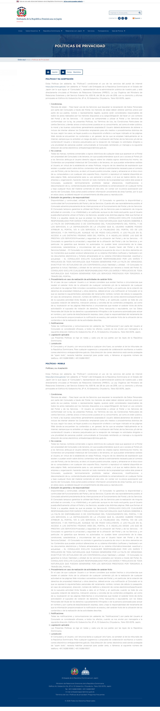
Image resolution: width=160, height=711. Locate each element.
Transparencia (103, 31)
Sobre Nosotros (33, 31)
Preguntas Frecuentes (28, 90)
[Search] (140, 13)
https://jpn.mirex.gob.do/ (57, 87)
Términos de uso (25, 80)
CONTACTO (113, 18)
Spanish (136, 18)
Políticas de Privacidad (28, 85)
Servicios (91, 31)
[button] (53, 72)
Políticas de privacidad (78, 694)
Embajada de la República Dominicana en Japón (39, 19)
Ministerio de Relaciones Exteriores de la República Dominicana (80, 683)
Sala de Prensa (118, 31)
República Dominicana (52, 31)
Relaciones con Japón (75, 31)
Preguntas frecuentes (96, 694)
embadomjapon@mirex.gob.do (82, 692)
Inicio (20, 31)
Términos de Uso (62, 694)
